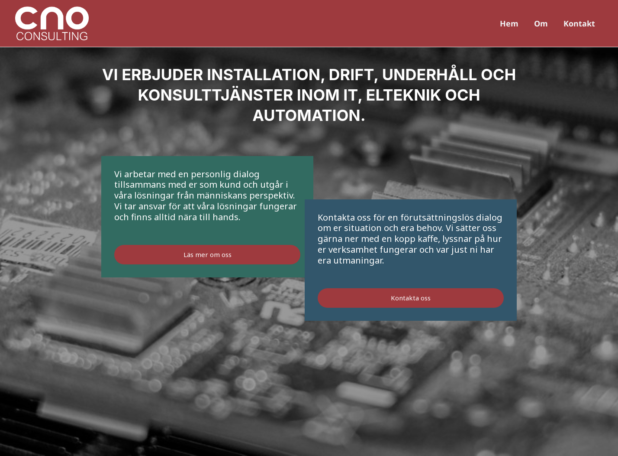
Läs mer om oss (207, 254)
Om (541, 23)
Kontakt (579, 23)
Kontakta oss (411, 297)
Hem (509, 23)
